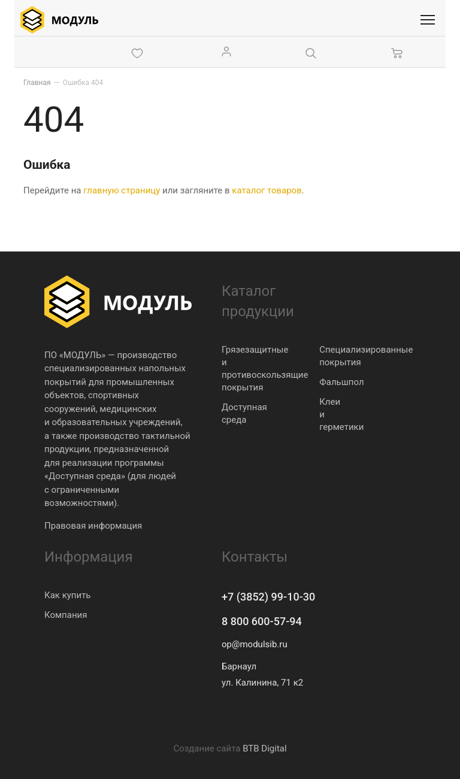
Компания (65, 615)
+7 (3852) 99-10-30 (268, 596)
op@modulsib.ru (255, 644)
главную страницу (121, 190)
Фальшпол (341, 382)
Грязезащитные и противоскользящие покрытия (265, 368)
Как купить (67, 595)
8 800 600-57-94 (262, 621)
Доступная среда (244, 413)
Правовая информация (93, 525)
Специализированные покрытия (366, 356)
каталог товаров (266, 190)
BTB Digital (264, 748)
